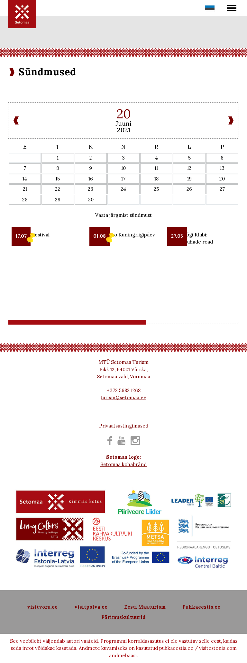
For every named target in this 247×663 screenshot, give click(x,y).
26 (189, 189)
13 (222, 168)
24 (123, 189)
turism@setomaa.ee (123, 397)
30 (91, 200)
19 (189, 179)
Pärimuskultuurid (123, 617)
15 (58, 179)
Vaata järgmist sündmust (123, 215)
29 (57, 200)
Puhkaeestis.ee (201, 607)
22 (57, 189)
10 (123, 168)
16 (90, 179)
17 (123, 179)
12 (189, 168)
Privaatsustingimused (123, 426)
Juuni (123, 123)
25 (156, 189)
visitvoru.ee (42, 607)
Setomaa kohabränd (123, 464)
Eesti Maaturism (145, 607)
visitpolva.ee (90, 607)
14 (25, 179)
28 (24, 200)
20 (222, 179)
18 (156, 179)
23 (90, 189)
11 (156, 168)
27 (222, 189)
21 (25, 189)
